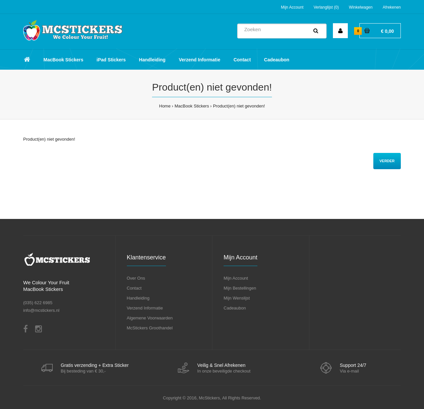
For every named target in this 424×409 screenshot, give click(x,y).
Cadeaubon (235, 308)
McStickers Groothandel (150, 327)
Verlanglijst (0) (326, 7)
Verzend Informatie (145, 308)
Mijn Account (292, 7)
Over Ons (136, 278)
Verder (387, 161)
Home (165, 105)
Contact (134, 288)
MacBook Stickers (192, 105)
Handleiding (138, 298)
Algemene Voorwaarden (150, 317)
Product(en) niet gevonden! (239, 105)
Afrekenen (392, 7)
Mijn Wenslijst (237, 298)
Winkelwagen (360, 7)
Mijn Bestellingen (240, 288)
